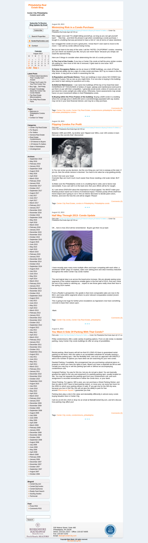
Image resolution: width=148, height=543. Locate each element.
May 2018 (33, 174)
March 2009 (34, 425)
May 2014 (33, 276)
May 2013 (33, 305)
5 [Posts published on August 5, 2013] (29, 60)
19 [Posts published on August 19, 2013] (29, 63)
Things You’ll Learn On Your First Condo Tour (38, 83)
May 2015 (33, 247)
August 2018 (34, 171)
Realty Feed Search (37, 491)
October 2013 (35, 293)
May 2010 (33, 391)
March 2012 (34, 337)
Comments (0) (116, 108)
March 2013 (34, 310)
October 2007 (35, 467)
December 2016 (35, 210)
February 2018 (35, 181)
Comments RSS (36, 508)
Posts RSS (34, 506)
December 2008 (35, 432)
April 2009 (33, 423)
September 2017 (36, 191)
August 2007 (34, 472)
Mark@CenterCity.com (68, 536)
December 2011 (35, 345)
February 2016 (35, 227)
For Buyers (34, 130)
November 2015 (35, 235)
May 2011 (33, 362)
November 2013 (35, 291)
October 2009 (35, 408)
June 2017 (34, 198)
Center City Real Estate (38, 128)
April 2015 (33, 249)
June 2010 (34, 389)
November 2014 (35, 261)
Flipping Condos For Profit (67, 124)
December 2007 (35, 462)
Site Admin (70, 541)
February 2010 (35, 398)
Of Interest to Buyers (38, 142)
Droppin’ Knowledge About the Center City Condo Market (37, 91)
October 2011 (35, 349)
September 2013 (36, 296)
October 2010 (35, 379)
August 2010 (34, 384)
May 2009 (33, 420)
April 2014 (33, 279)
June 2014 (34, 274)
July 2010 (33, 386)
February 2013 (35, 313)
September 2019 (36, 159)
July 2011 (33, 357)
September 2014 (36, 266)
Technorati (33, 496)
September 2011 (36, 352)
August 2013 (34, 298)
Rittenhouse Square (66, 390)
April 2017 (33, 200)
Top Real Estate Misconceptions (35, 96)
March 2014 (34, 281)
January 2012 (35, 342)
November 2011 (35, 347)
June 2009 (34, 418)
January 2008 (35, 459)
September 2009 (36, 410)
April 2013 (33, 308)
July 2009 (33, 415)
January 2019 (35, 166)
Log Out (78, 541)
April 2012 (33, 335)
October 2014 (35, 264)
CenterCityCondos (36, 486)
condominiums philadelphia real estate (106, 110)
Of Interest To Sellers (38, 144)
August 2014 (34, 269)
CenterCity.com (35, 484)
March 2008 (34, 454)
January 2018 (35, 183)
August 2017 (34, 193)
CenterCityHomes (36, 489)
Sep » (36, 68)
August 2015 (34, 242)
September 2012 (36, 325)
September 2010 (36, 381)
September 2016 (36, 218)
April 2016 (33, 222)
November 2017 (35, 186)
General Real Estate (37, 135)
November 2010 (35, 376)
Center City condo (64, 110)
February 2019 (35, 164)
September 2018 (36, 169)
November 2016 (35, 213)
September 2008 (36, 440)
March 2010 (34, 396)
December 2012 (35, 318)
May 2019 (33, 161)
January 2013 (35, 315)
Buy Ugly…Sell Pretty (37, 87)
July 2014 (33, 271)
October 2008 (35, 437)
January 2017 (35, 208)
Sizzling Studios (35, 494)
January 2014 (35, 286)
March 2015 (34, 252)
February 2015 (35, 254)
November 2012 (35, 320)
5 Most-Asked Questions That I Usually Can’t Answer (39, 78)
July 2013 (33, 301)
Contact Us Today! (36, 118)
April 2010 (33, 393)
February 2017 (35, 205)
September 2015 (36, 239)
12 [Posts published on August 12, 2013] (29, 61)
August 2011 (34, 354)
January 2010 (35, 401)
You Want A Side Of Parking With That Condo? (78, 331)
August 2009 (34, 413)
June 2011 (34, 359)
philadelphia (95, 320)
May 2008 (33, 450)
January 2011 (35, 371)
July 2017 (33, 196)
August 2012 (34, 327)
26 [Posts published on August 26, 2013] (29, 65)
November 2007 (35, 464)
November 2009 (35, 406)
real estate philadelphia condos (64, 112)
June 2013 (34, 303)
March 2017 (34, 203)
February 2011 (35, 369)
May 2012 (33, 332)
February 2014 (35, 283)
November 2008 (35, 435)
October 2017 (35, 188)
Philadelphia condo (102, 203)
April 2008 (33, 452)
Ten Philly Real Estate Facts (38, 100)
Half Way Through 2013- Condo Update (73, 215)
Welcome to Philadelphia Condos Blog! (37, 113)
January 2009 (35, 430)
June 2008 (34, 447)
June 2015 (34, 244)
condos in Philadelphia (85, 203)
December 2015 (35, 232)
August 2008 (34, 442)
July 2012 (33, 330)
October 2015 (35, 237)
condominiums (77, 415)
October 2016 (35, 215)
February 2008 (35, 457)
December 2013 (35, 288)
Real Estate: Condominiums (35, 138)
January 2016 (35, 230)
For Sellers (34, 132)
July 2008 (33, 445)
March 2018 (34, 178)
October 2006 (35, 474)
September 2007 (36, 469)
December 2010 (35, 374)
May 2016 (33, 220)
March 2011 (34, 367)
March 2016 (34, 225)
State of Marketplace (37, 147)
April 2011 (33, 364)
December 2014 (35, 259)
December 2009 (35, 403)
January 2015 (35, 257)
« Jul (28, 68)
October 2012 (35, 323)
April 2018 (33, 176)
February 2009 (35, 428)
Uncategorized (35, 149)
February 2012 (35, 340)
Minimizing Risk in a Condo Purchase (73, 27)
